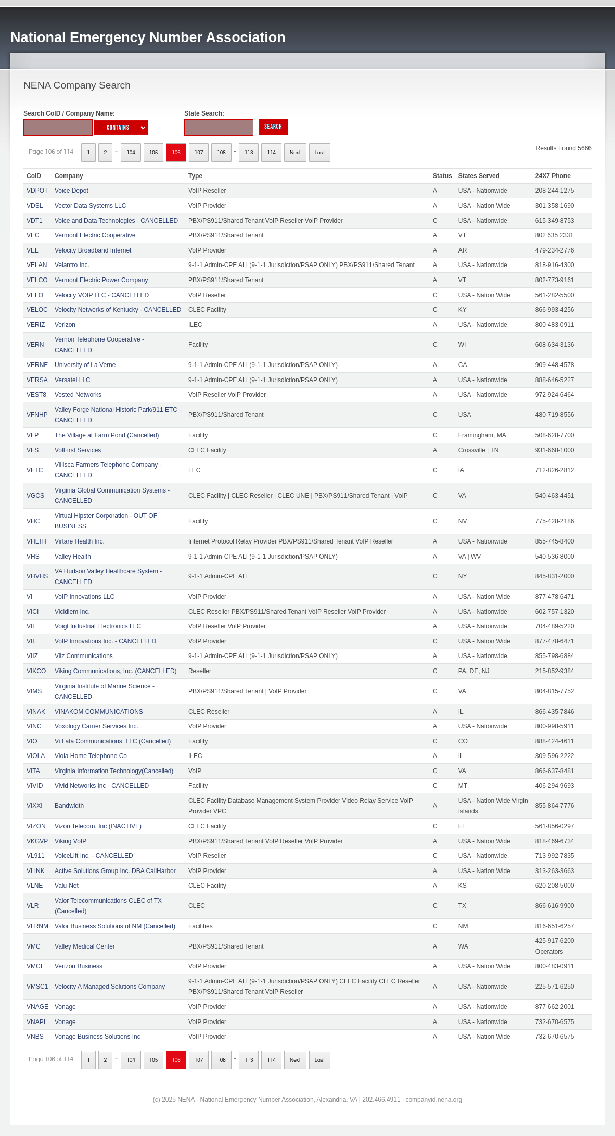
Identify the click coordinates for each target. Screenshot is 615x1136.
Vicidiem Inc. (72, 611)
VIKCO (36, 671)
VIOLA (36, 756)
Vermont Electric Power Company (101, 280)
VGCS (35, 495)
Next (295, 152)
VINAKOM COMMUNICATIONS (99, 711)
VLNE (35, 885)
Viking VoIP (70, 841)
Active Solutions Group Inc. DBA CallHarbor (115, 871)
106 (176, 152)
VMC (34, 946)
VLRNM (37, 926)
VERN (35, 344)
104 (130, 152)
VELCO (37, 280)
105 (153, 152)
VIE (31, 626)
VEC (33, 235)
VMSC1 (37, 986)
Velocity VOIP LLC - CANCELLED (102, 295)
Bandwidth (69, 806)
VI (29, 596)
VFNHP (37, 415)
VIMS (34, 691)
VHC (33, 521)
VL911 (36, 856)
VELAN (37, 265)
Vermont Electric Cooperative (95, 235)
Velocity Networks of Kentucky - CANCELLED (118, 309)
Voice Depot (71, 190)
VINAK (36, 711)
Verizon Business (78, 966)
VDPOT (37, 190)
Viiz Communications (84, 656)
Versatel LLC (73, 380)
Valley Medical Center (85, 946)
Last (320, 152)
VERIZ (36, 325)
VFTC (35, 470)
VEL (33, 250)
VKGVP (37, 841)
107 (199, 152)
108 (221, 152)
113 (249, 152)
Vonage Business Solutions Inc (97, 1036)
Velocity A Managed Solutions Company (110, 986)
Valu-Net (67, 885)
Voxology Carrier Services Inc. (96, 726)
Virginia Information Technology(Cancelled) (114, 771)
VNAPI (36, 1022)
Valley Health (73, 556)
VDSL (35, 205)
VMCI (34, 966)
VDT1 (35, 220)
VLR (33, 906)
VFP (33, 435)
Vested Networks (78, 394)
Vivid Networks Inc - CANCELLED (102, 785)
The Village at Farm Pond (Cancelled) (107, 435)
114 (271, 152)
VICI (33, 611)
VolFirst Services (78, 450)
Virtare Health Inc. (80, 541)
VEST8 (36, 394)
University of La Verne (85, 365)
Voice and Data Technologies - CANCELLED (116, 220)
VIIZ (32, 656)
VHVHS (37, 576)
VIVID (35, 785)
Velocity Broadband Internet (93, 250)
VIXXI (35, 806)
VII (30, 641)
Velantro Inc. (72, 265)
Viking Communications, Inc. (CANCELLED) (116, 671)
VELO (35, 295)
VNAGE (37, 1007)
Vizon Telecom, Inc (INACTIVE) (98, 826)
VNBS (35, 1036)
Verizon (65, 325)
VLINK (36, 871)
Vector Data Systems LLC (90, 205)
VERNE (37, 365)
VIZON (36, 826)
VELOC (37, 309)
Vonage (65, 1007)
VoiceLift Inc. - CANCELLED (94, 856)
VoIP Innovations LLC (84, 596)
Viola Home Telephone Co (91, 756)
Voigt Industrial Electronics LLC (98, 626)
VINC (34, 726)
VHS (33, 556)
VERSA (37, 380)
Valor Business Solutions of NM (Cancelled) (115, 926)
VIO (32, 741)
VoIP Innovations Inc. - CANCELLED (105, 641)
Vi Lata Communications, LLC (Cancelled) (113, 741)
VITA (33, 771)
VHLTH (36, 541)
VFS (33, 450)
